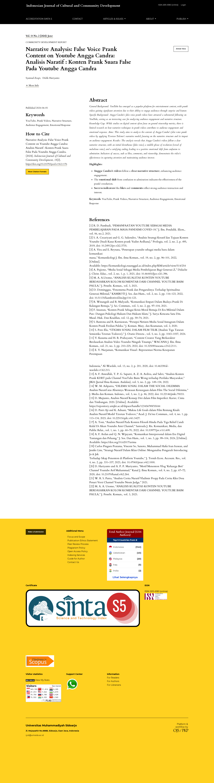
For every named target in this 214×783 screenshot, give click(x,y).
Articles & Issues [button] (113, 19)
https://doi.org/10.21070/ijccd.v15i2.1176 (46, 164)
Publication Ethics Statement (82, 540)
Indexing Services (76, 555)
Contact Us (73, 562)
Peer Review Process (78, 544)
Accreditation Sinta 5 (39, 19)
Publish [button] (182, 19)
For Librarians (114, 685)
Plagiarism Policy (76, 548)
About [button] (150, 19)
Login (183, 5)
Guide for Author (76, 558)
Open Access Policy (77, 551)
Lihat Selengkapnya (125, 577)
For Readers (113, 677)
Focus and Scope (76, 537)
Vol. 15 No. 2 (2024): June (39, 36)
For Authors (113, 681)
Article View (181, 49)
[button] (32, 85)
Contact (77, 19)
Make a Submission (36, 532)
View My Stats (42, 680)
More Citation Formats (37, 172)
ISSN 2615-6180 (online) (168, 5)
